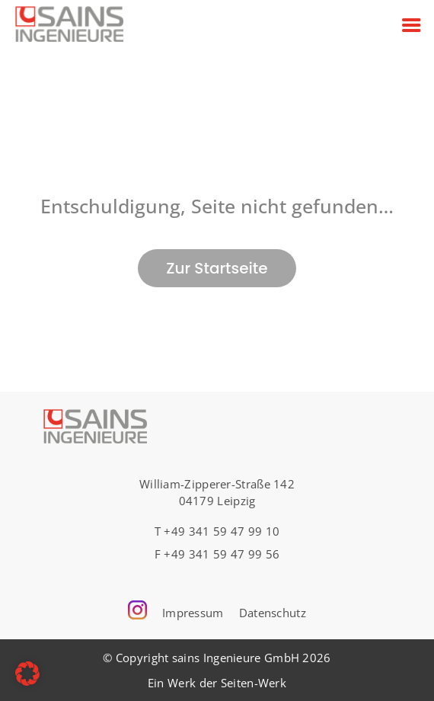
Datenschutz (272, 612)
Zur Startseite (216, 268)
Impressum (193, 612)
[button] (27, 673)
